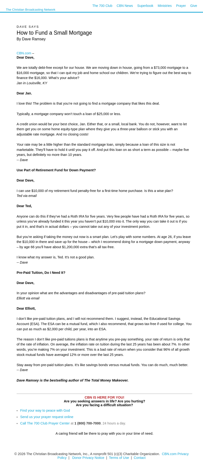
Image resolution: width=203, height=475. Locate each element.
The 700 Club (102, 6)
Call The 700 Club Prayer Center (45, 423)
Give (193, 6)
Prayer (181, 6)
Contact (140, 458)
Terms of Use (119, 458)
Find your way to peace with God (45, 410)
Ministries (165, 6)
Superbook (145, 6)
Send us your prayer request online (46, 417)
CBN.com (24, 53)
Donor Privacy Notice (88, 458)
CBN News (125, 6)
